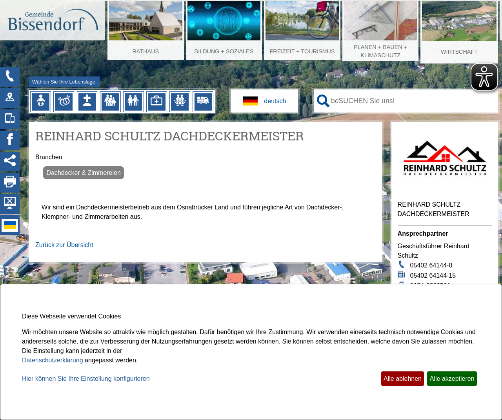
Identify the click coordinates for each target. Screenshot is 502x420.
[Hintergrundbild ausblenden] (10, 204)
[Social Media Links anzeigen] (10, 161)
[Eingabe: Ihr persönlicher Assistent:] (413, 101)
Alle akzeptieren (452, 378)
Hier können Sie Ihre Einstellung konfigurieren (86, 378)
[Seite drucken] (10, 183)
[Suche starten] (323, 101)
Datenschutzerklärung (52, 360)
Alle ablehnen (403, 378)
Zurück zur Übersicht (64, 245)
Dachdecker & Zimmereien (83, 172)
